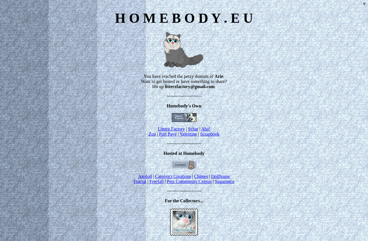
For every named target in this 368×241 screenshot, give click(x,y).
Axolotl (145, 176)
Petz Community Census (189, 181)
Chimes (201, 176)
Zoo (152, 134)
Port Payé (168, 134)
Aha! (205, 128)
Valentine (188, 134)
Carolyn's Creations (173, 176)
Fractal (140, 181)
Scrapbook (209, 134)
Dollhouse (220, 176)
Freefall (156, 181)
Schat (193, 128)
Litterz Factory (171, 128)
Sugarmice (224, 181)
